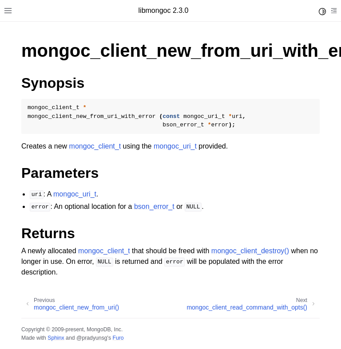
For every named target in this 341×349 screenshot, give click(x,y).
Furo (117, 338)
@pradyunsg (91, 338)
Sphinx (56, 338)
